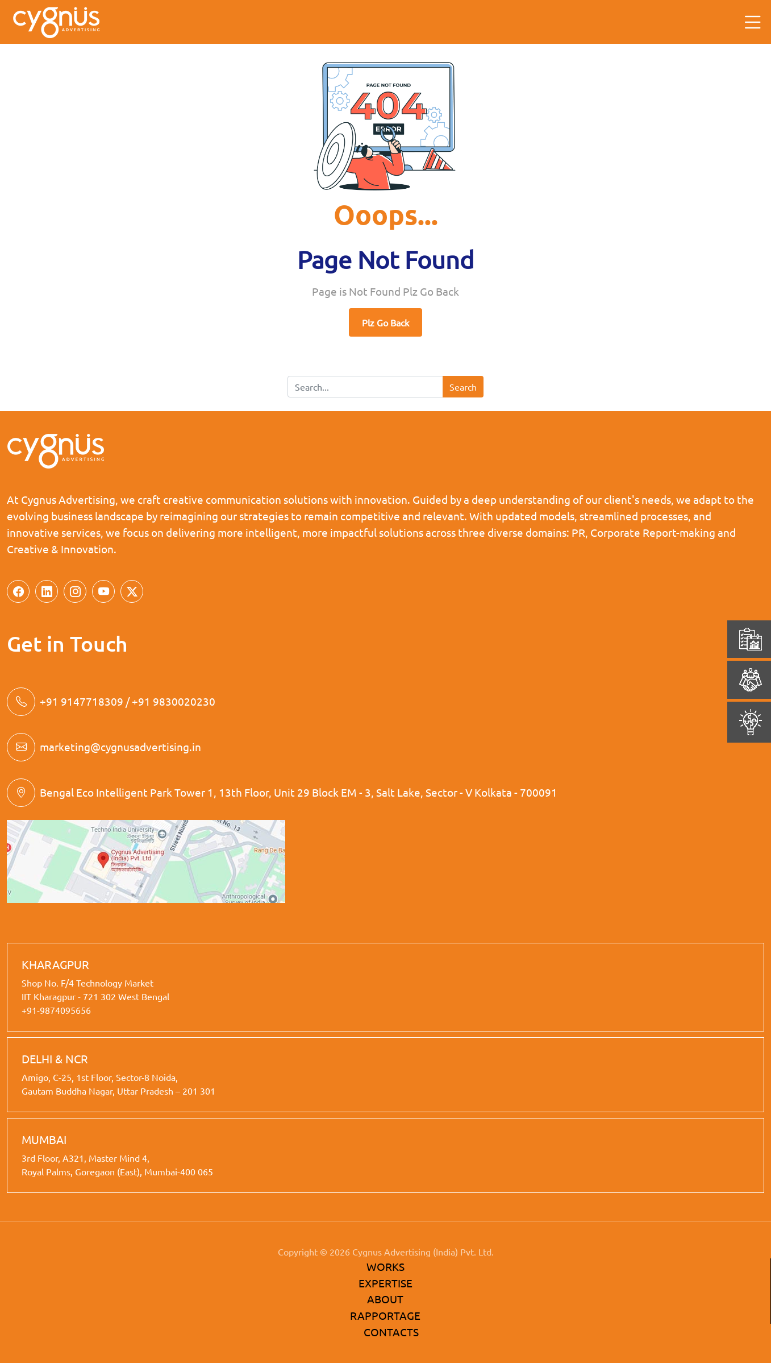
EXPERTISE (385, 1283)
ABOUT (385, 1299)
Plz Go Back (385, 322)
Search (463, 386)
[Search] (365, 386)
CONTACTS (391, 1332)
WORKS (385, 1266)
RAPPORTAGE (385, 1315)
